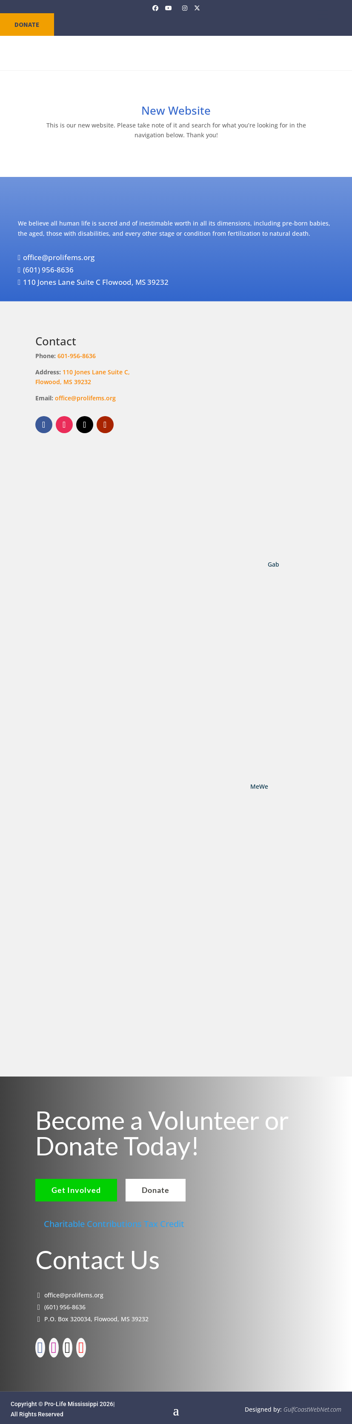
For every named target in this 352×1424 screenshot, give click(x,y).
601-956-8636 (76, 356)
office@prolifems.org (85, 398)
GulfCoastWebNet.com (312, 1406)
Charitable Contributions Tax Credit (114, 1220)
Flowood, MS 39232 (63, 382)
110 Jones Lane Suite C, (97, 372)
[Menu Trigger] (323, 14)
